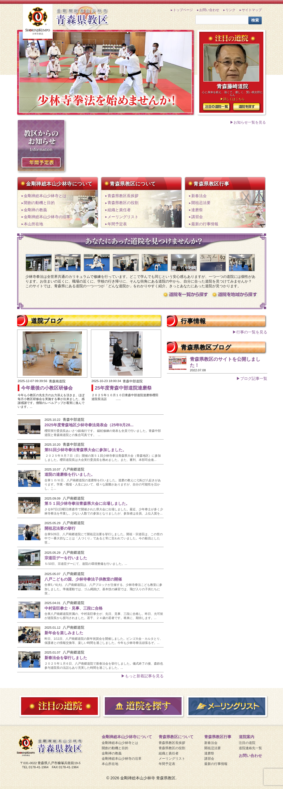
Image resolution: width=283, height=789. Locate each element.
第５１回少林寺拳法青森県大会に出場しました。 (87, 503)
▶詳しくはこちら (232, 99)
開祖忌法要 (201, 203)
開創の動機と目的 (39, 203)
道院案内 (246, 737)
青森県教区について (133, 183)
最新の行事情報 (204, 224)
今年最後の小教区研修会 (47, 388)
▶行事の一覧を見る (249, 332)
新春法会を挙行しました (65, 657)
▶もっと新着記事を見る (142, 676)
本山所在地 (33, 224)
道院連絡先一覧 (250, 748)
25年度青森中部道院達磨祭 (123, 388)
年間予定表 (117, 224)
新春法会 (199, 196)
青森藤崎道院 (232, 86)
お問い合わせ (209, 10)
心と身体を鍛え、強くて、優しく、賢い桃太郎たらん (232, 93)
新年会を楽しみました (63, 633)
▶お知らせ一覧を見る (248, 122)
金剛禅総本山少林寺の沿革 (47, 217)
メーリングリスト (123, 217)
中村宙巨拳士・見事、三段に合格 (73, 608)
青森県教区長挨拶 (123, 196)
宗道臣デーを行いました (65, 558)
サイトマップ (252, 10)
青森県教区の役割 (123, 203)
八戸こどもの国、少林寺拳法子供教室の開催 (83, 579)
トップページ (183, 10)
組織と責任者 (119, 210)
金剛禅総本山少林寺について (59, 183)
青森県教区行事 (211, 183)
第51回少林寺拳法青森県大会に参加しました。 (85, 450)
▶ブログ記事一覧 (251, 378)
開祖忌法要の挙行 (59, 528)
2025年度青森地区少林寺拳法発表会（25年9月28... (88, 425)
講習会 (197, 217)
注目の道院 (247, 742)
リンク (230, 10)
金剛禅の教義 (35, 210)
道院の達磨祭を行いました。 (69, 474)
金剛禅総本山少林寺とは (45, 196)
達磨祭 (197, 210)
